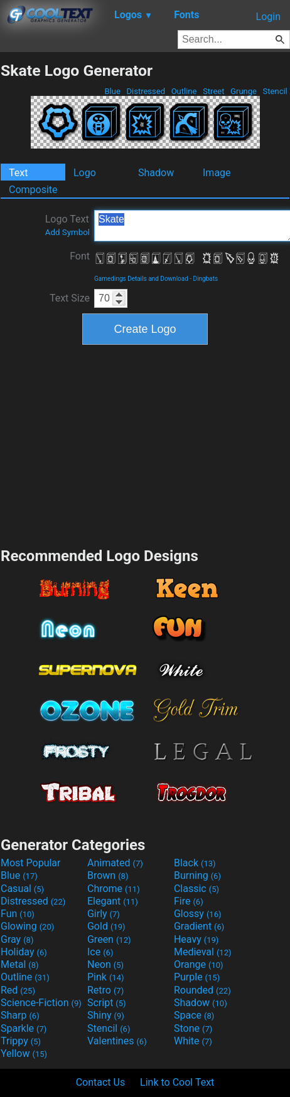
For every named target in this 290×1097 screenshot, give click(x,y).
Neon (105, 964)
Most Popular (31, 863)
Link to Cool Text (177, 1082)
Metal (20, 964)
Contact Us (101, 1082)
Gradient (199, 926)
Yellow (24, 1053)
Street (214, 91)
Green (109, 939)
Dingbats (205, 278)
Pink (105, 977)
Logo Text (67, 225)
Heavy (196, 939)
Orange (198, 964)
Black (195, 863)
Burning (197, 875)
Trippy (21, 1041)
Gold (106, 926)
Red (18, 990)
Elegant (112, 901)
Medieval (203, 952)
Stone (193, 1028)
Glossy (198, 914)
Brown (107, 875)
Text (18, 173)
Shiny (105, 1015)
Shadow (156, 173)
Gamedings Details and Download (141, 278)
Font (80, 256)
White (193, 1041)
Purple (197, 977)
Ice (100, 952)
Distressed (145, 91)
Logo (84, 173)
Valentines (117, 1041)
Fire (188, 901)
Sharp (20, 1015)
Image (217, 173)
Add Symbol (67, 232)
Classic (196, 889)
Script (106, 1003)
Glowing (27, 926)
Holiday (24, 952)
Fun (18, 914)
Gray (17, 939)
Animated (115, 863)
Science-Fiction (41, 1003)
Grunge (243, 91)
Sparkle (23, 1028)
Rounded (202, 990)
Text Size (70, 298)
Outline (183, 91)
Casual (22, 889)
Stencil (274, 91)
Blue (112, 91)
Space (194, 1015)
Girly (103, 914)
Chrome (113, 889)
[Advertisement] (145, 444)
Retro (105, 990)
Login (268, 17)
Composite (33, 190)
